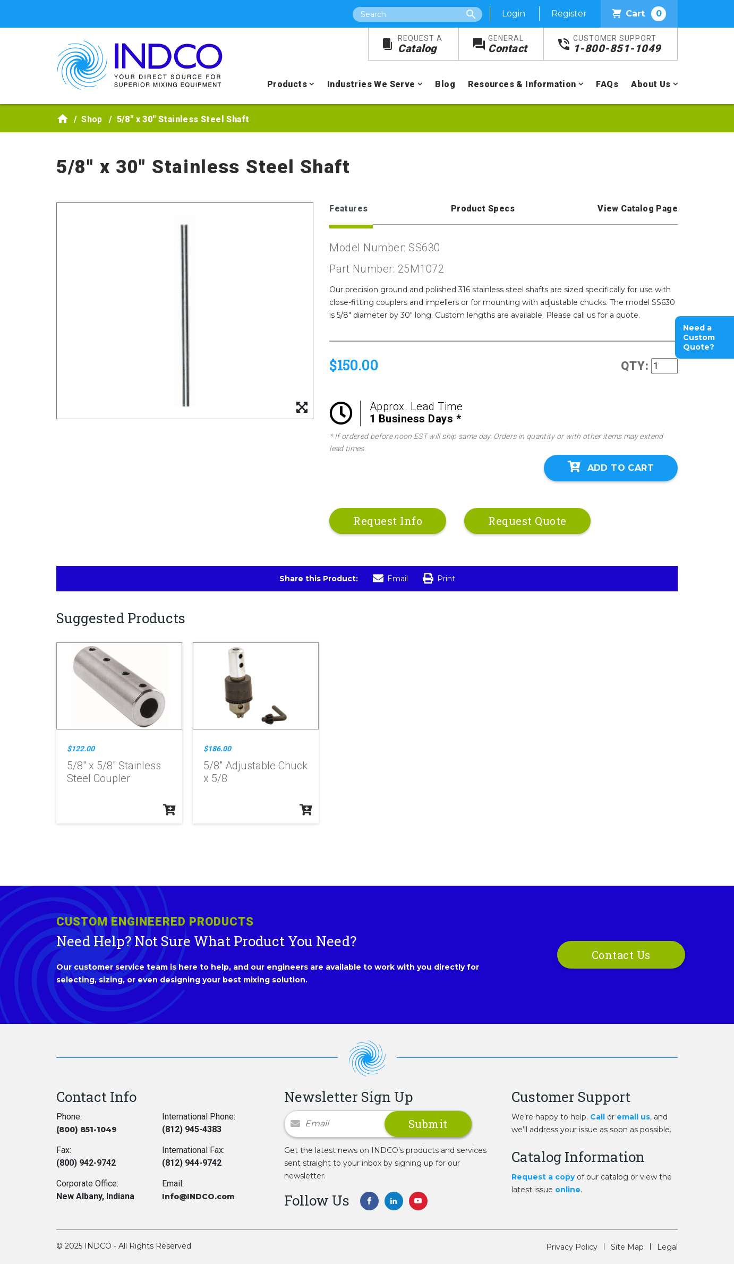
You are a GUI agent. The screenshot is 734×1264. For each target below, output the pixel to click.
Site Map (627, 1247)
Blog (445, 84)
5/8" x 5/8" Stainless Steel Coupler (114, 772)
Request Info (387, 521)
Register (569, 14)
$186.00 (217, 748)
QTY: (635, 365)
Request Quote (527, 521)
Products (287, 84)
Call (597, 1117)
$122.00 (81, 748)
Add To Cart (611, 467)
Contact (507, 44)
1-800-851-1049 (617, 44)
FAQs (607, 84)
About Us (650, 84)
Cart (639, 13)
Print (439, 578)
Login (513, 14)
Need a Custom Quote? (699, 337)
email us (633, 1117)
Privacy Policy (572, 1247)
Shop (92, 119)
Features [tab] (348, 208)
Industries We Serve (371, 84)
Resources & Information (522, 84)
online (568, 1189)
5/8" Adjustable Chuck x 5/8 (255, 772)
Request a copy (543, 1177)
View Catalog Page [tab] (638, 208)
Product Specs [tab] (483, 208)
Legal (667, 1247)
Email (390, 578)
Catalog (420, 44)
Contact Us (621, 955)
